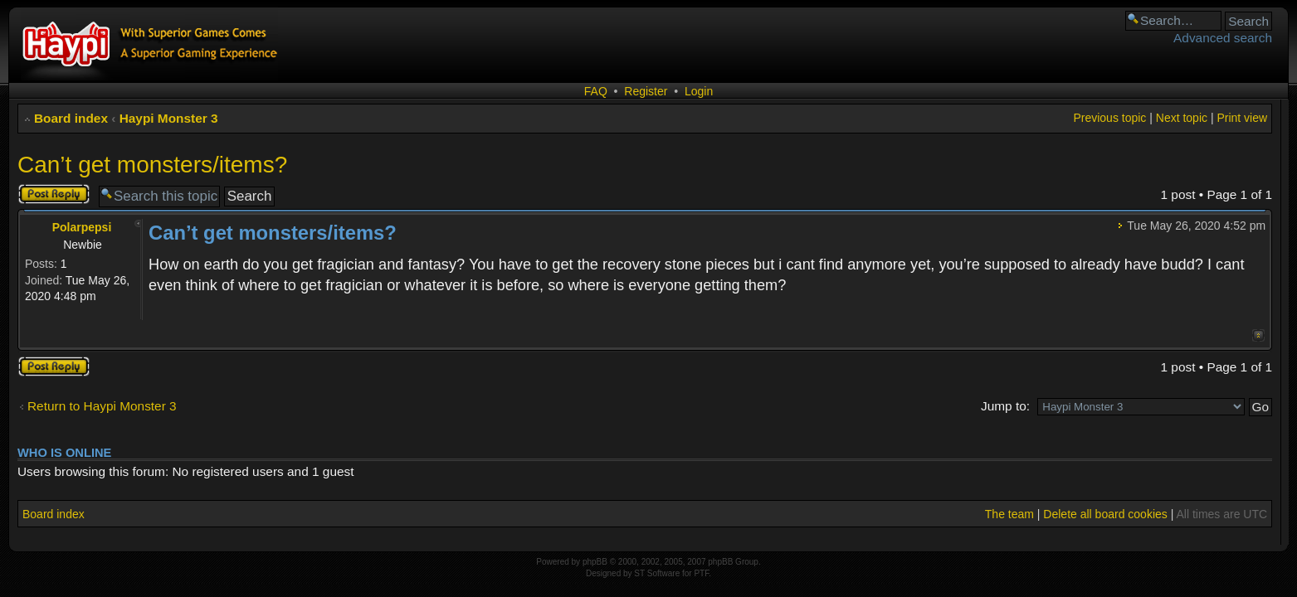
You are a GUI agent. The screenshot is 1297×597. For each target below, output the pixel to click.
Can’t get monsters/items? (152, 164)
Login (699, 91)
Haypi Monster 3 (168, 118)
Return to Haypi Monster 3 (102, 406)
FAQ (595, 91)
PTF (701, 573)
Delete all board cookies (1105, 514)
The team (1009, 514)
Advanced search (1222, 38)
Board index (71, 118)
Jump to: (1005, 406)
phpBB (595, 561)
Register (645, 91)
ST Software (657, 573)
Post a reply (53, 194)
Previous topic (1109, 117)
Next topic (1181, 117)
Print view (1242, 117)
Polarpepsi (82, 227)
